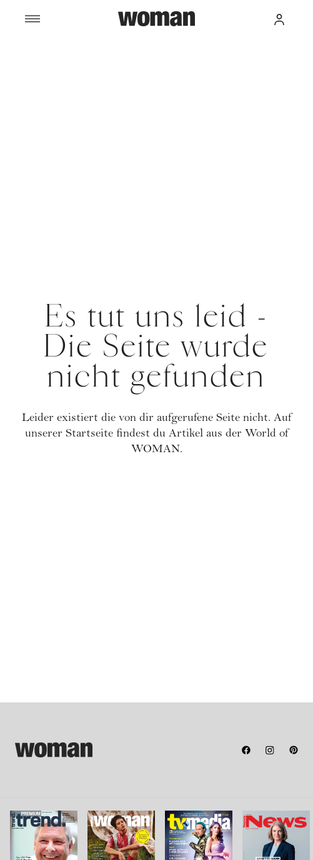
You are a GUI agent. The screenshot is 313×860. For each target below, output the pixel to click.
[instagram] (270, 750)
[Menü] (71, 18)
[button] (279, 19)
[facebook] (246, 750)
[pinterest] (293, 750)
